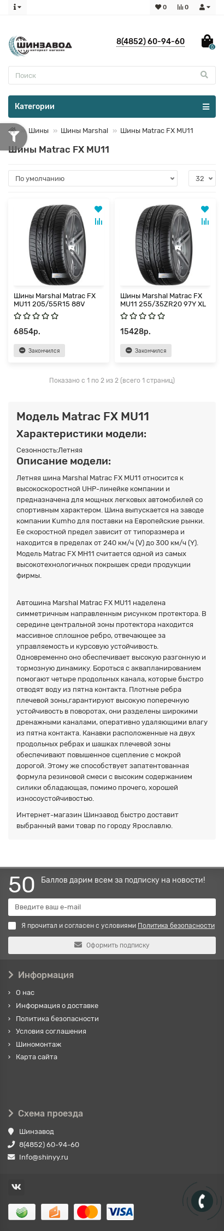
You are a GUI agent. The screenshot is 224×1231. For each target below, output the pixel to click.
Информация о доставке (57, 1005)
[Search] (112, 75)
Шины (38, 130)
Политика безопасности (57, 1019)
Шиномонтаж (38, 1044)
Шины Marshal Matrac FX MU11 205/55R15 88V (55, 300)
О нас (25, 992)
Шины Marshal (84, 130)
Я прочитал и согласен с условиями (111, 926)
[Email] (112, 907)
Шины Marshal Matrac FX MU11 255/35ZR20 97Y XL (163, 300)
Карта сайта (36, 1057)
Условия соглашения (51, 1031)
